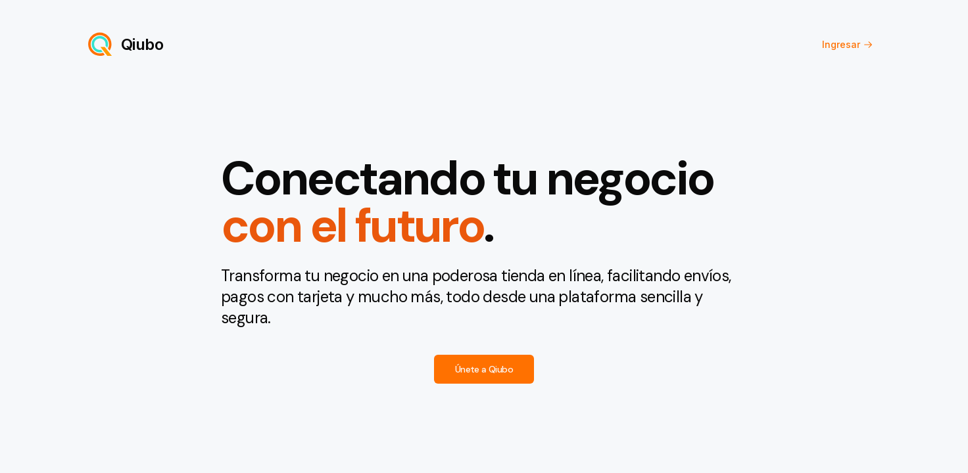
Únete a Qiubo (484, 369)
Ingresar (847, 44)
